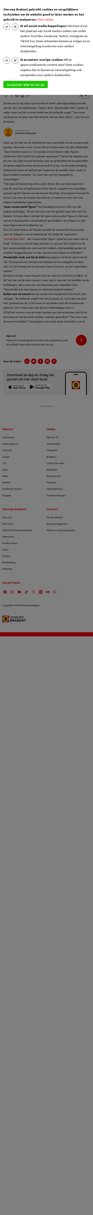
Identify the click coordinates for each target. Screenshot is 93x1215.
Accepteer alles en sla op (25, 84)
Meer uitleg (45, 19)
